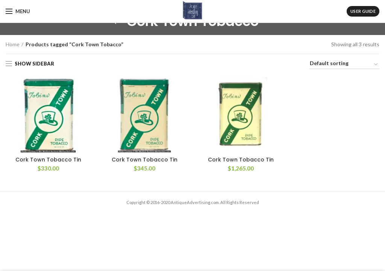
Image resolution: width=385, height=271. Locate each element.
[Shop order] (344, 64)
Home (13, 44)
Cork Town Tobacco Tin (48, 159)
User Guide (363, 11)
